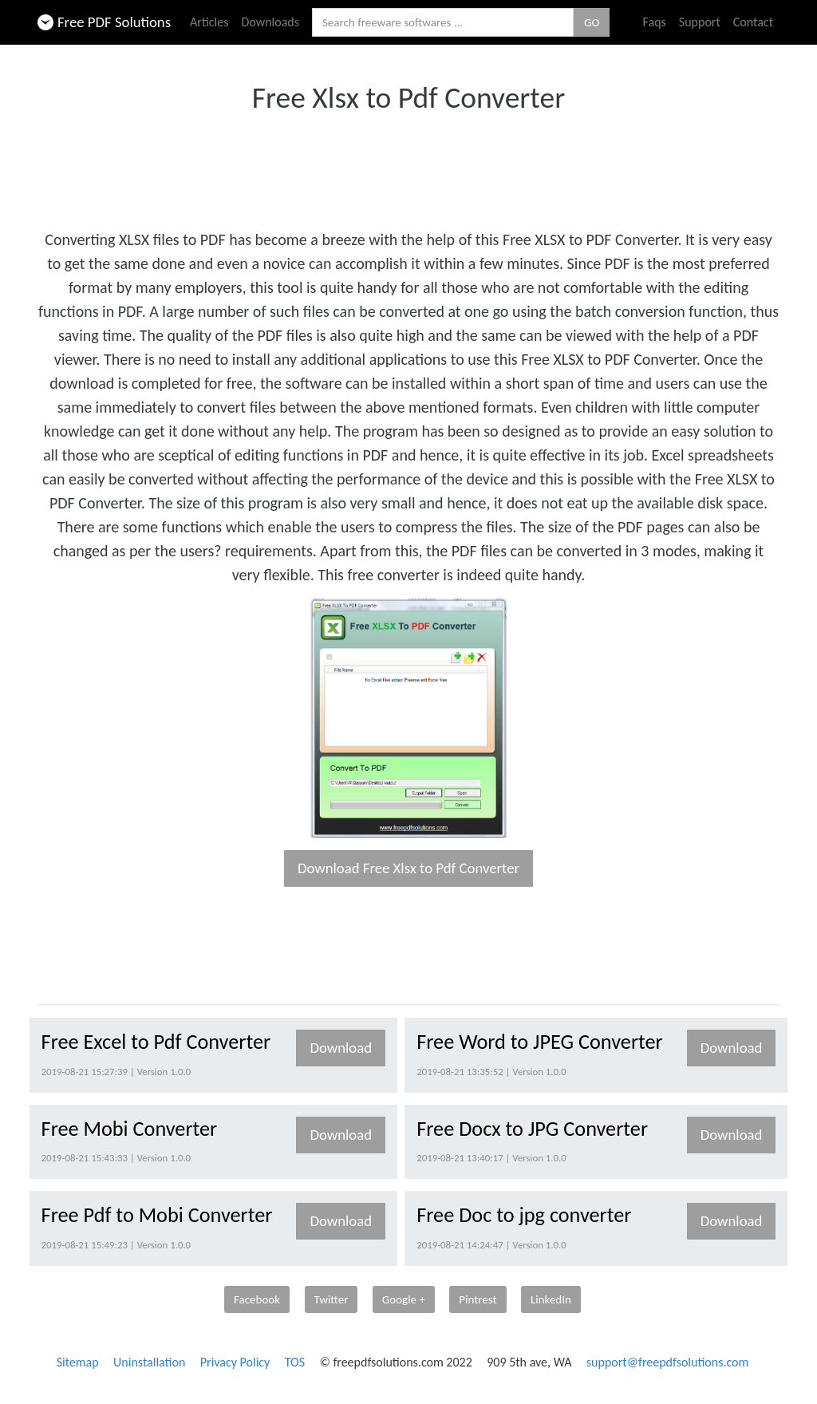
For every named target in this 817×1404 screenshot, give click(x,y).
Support (699, 22)
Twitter (331, 1299)
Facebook (257, 1299)
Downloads (270, 22)
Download (341, 1047)
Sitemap (78, 1362)
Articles (209, 22)
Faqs (654, 22)
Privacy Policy (235, 1362)
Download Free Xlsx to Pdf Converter (408, 868)
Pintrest (477, 1299)
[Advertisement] (408, 166)
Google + (403, 1299)
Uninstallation (149, 1362)
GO (591, 22)
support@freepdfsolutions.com (667, 1362)
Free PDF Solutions (104, 22)
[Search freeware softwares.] (443, 23)
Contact (753, 22)
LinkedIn (551, 1299)
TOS (295, 1362)
